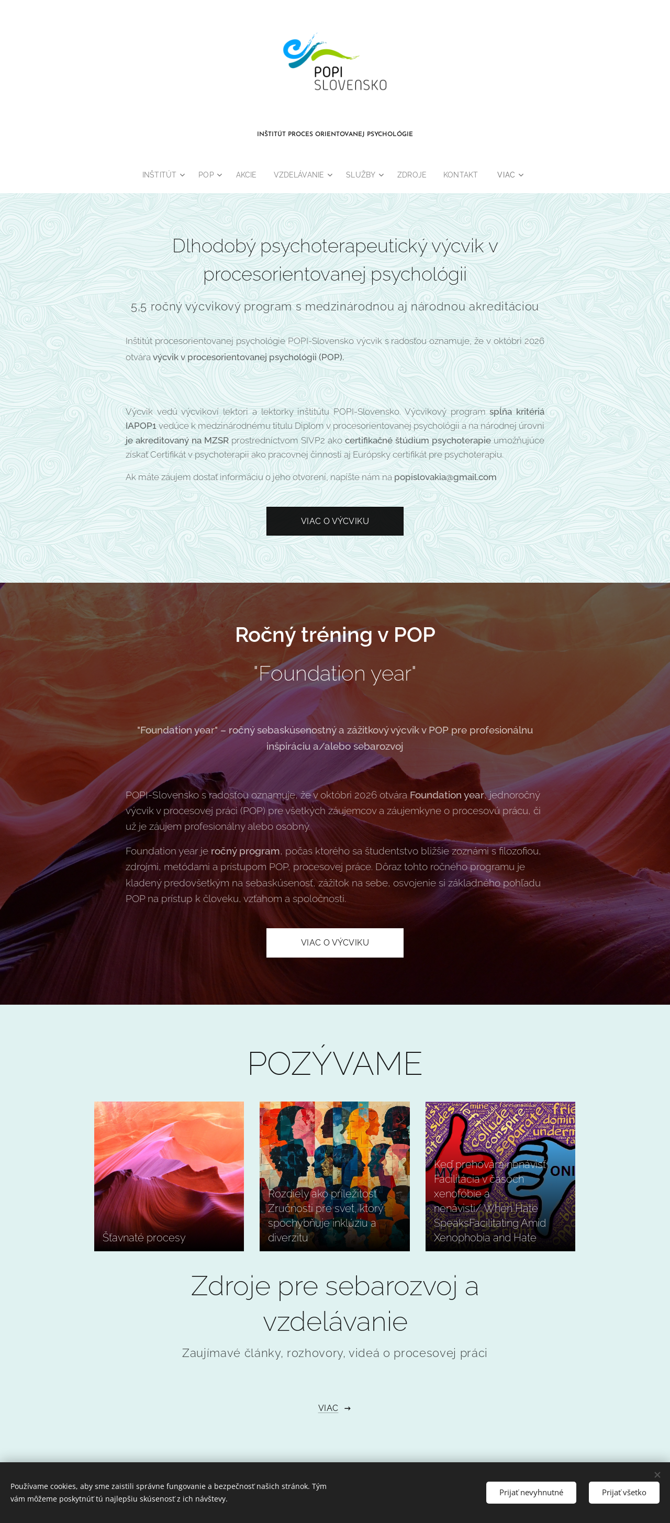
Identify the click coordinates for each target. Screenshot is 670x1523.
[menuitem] (161, 175)
